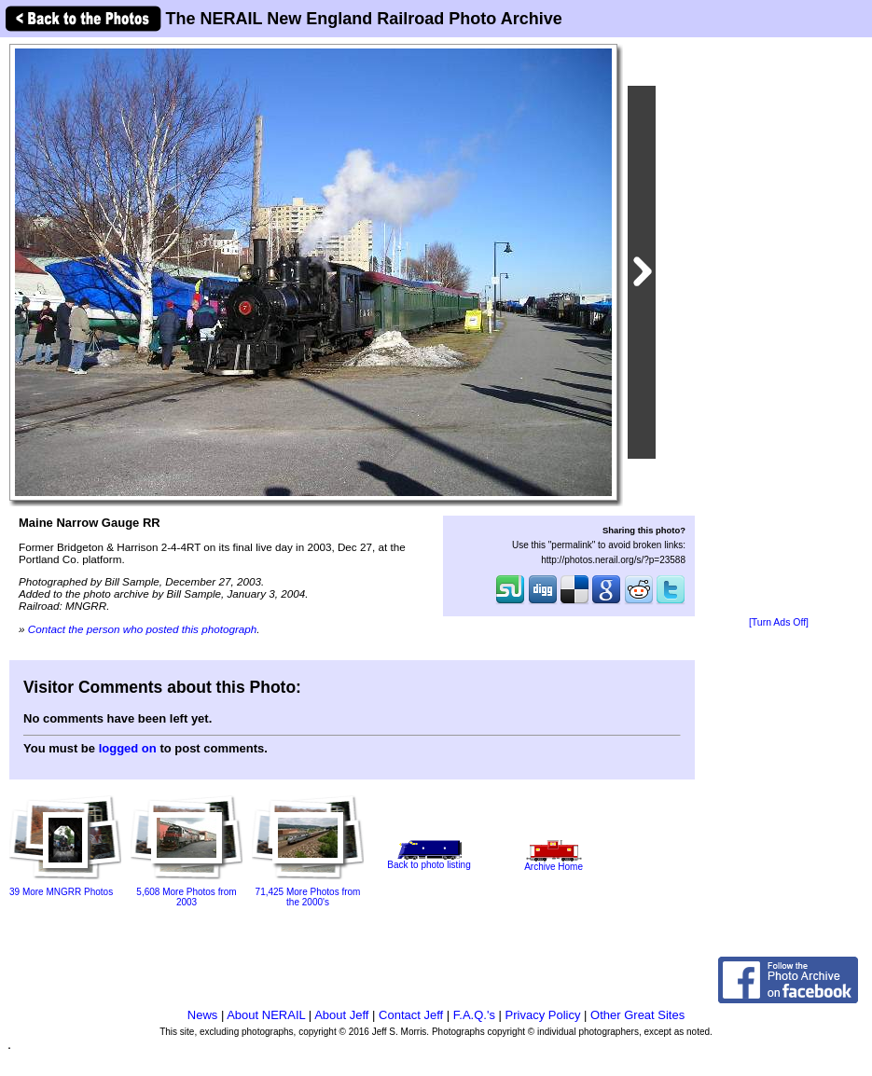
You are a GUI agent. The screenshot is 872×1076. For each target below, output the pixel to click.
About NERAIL (266, 1015)
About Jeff (341, 1015)
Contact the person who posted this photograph (142, 629)
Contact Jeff (411, 1015)
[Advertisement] (778, 328)
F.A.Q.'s (474, 1015)
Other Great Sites (637, 1015)
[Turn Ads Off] (779, 622)
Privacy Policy (543, 1015)
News (202, 1015)
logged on (128, 748)
